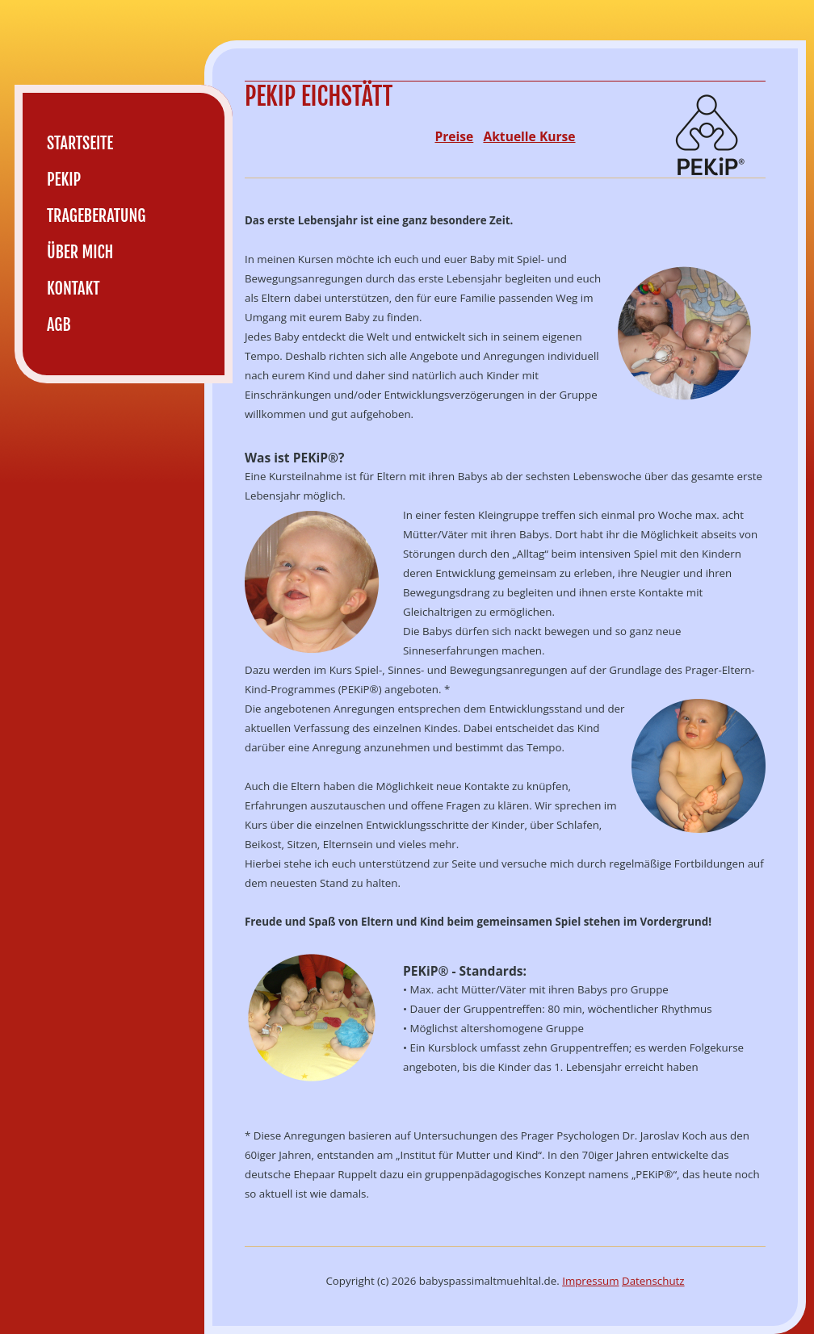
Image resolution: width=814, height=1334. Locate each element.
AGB (59, 325)
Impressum (590, 1280)
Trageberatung (96, 216)
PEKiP (64, 179)
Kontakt (73, 288)
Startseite (80, 143)
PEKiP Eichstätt (318, 96)
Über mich (80, 252)
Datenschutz (653, 1280)
